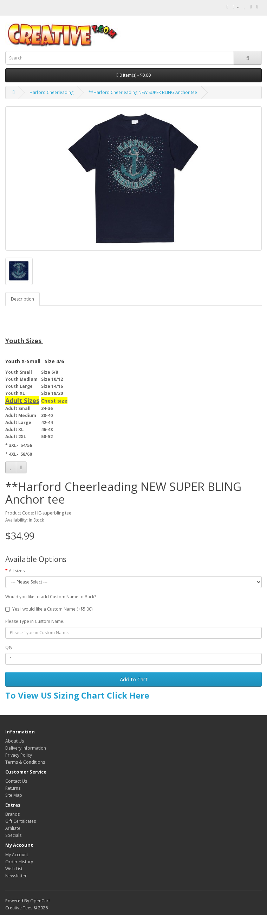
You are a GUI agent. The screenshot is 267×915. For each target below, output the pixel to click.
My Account (16, 855)
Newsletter (16, 876)
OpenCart (40, 901)
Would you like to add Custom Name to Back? (50, 597)
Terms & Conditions (25, 762)
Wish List (13, 869)
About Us (14, 741)
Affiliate (12, 828)
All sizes (17, 571)
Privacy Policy (18, 755)
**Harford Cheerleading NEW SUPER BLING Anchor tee (143, 92)
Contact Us (16, 781)
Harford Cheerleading (51, 92)
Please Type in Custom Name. (34, 621)
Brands (12, 814)
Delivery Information (25, 748)
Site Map (13, 795)
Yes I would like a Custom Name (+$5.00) (48, 609)
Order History (19, 862)
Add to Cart (134, 679)
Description (22, 299)
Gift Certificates (20, 821)
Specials (13, 835)
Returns (12, 788)
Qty (8, 647)
